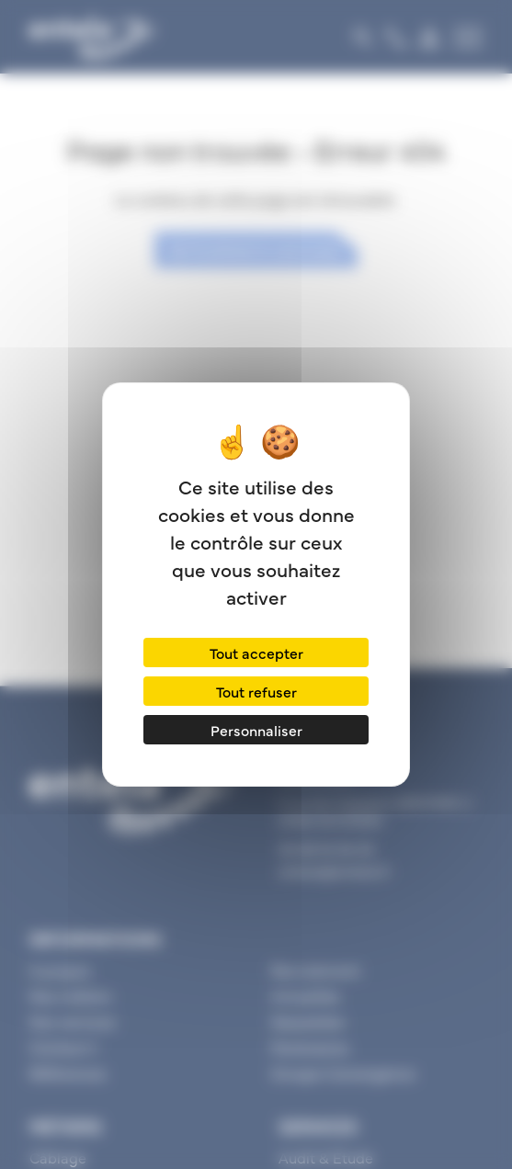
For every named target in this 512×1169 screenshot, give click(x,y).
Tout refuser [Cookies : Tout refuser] (256, 691)
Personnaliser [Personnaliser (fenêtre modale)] (256, 730)
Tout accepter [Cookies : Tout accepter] (256, 652)
